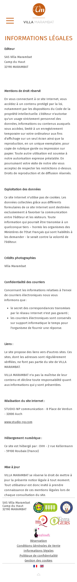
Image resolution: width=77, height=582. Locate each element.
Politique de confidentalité (39, 555)
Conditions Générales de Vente (38, 546)
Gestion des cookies (38, 560)
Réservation (38, 541)
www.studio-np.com (18, 422)
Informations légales (39, 551)
